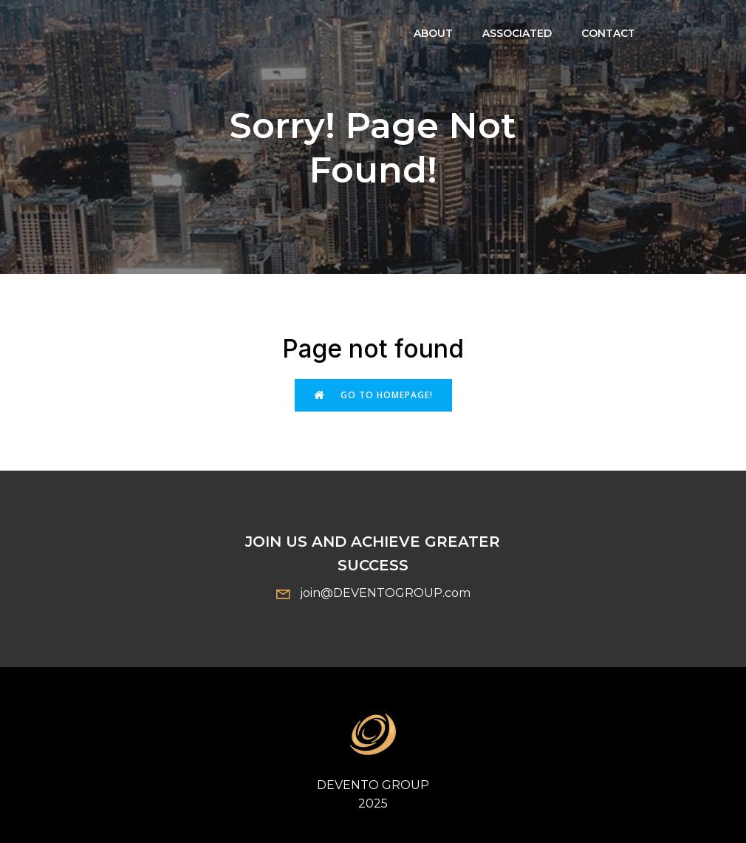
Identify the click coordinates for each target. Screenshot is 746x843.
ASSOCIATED (517, 33)
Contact (608, 33)
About (433, 33)
